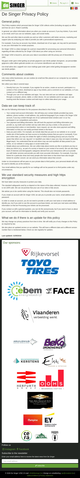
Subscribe (40, 466)
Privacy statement (46, 475)
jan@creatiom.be (67, 473)
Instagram (8, 449)
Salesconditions (33, 475)
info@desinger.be (35, 473)
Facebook (23, 449)
